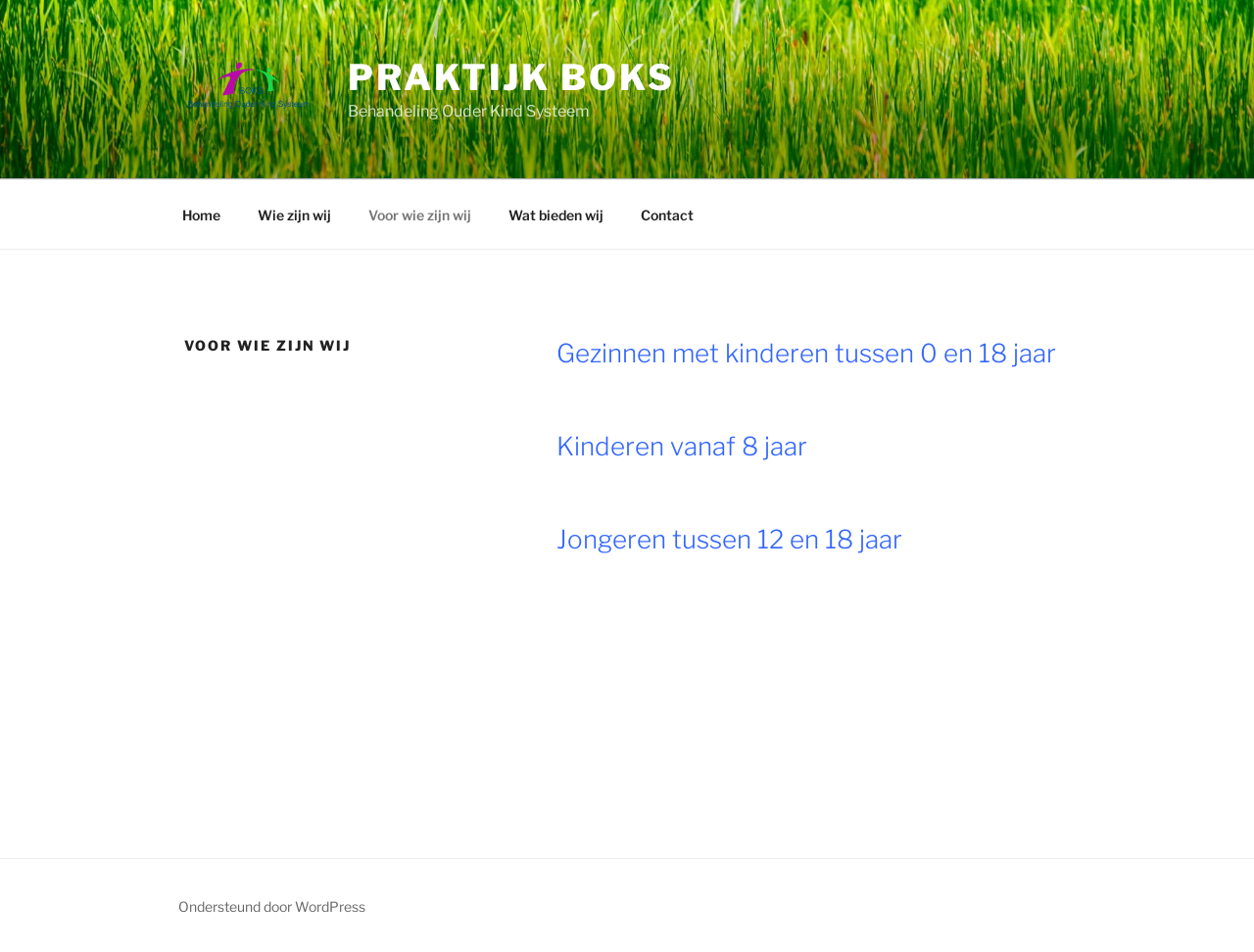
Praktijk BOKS (511, 77)
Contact (667, 215)
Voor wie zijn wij (419, 215)
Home (201, 215)
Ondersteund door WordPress (271, 906)
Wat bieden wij (555, 215)
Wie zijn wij (294, 215)
